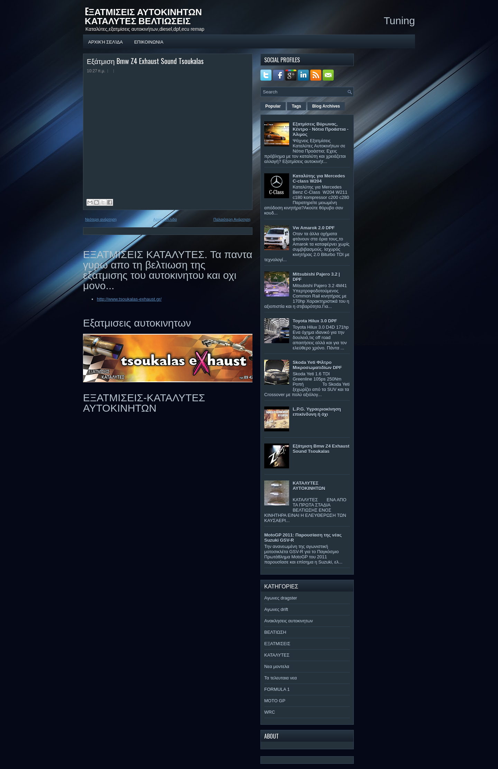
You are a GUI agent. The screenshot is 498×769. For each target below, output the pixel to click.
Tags (296, 106)
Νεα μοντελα (276, 666)
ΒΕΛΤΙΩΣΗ (275, 632)
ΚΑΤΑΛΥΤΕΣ (276, 655)
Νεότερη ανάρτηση (101, 219)
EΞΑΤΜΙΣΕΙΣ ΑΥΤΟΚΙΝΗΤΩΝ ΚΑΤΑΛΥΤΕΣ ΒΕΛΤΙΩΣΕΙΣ (143, 15)
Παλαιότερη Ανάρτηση (231, 219)
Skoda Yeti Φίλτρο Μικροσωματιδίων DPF (317, 365)
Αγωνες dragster (280, 598)
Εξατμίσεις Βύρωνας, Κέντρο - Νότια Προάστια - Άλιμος (320, 129)
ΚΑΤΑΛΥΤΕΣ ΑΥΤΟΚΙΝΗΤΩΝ (309, 485)
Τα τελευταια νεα (280, 677)
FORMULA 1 (277, 689)
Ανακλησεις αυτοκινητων (288, 620)
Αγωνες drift (276, 609)
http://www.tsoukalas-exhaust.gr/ (129, 299)
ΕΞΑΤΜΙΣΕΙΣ (277, 643)
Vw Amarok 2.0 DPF (314, 227)
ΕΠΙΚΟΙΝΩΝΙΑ (148, 41)
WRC (269, 712)
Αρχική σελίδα (105, 41)
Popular (273, 106)
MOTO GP (274, 700)
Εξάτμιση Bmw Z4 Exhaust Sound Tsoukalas (145, 60)
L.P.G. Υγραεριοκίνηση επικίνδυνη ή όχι (317, 411)
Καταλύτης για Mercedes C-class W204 (319, 178)
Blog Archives (326, 106)
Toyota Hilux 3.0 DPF (315, 320)
